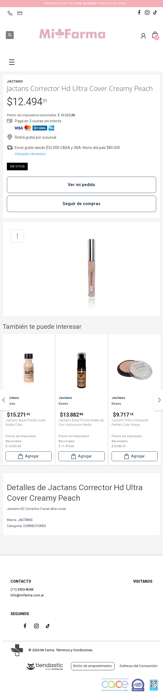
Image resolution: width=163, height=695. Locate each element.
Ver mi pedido (81, 184)
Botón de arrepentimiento (92, 666)
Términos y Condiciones (74, 650)
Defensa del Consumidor (139, 666)
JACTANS (25, 520)
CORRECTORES (34, 526)
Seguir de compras (81, 203)
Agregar (28, 456)
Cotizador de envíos (30, 154)
